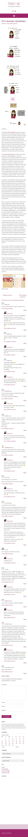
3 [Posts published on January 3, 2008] (12, 738)
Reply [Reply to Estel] (25, 485)
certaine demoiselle (9, 154)
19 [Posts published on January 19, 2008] (20, 741)
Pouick (15, 23)
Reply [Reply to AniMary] (25, 430)
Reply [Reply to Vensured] (25, 518)
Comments (6, 771)
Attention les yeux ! (7, 295)
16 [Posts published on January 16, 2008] (9, 741)
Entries (5, 769)
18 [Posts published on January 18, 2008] (16, 741)
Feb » (17, 746)
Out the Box (8, 833)
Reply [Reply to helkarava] (25, 606)
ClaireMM (7, 391)
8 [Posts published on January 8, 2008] (5, 740)
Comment (4, 684)
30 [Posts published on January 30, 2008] (9, 745)
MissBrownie (8, 447)
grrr (7, 289)
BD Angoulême (12, 132)
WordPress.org (5, 772)
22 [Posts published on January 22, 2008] (5, 743)
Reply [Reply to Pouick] (25, 330)
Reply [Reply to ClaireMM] (25, 400)
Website (4, 710)
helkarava (7, 601)
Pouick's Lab (14, 3)
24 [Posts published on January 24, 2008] (13, 743)
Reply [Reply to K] (25, 555)
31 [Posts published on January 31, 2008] (13, 745)
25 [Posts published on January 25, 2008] (16, 743)
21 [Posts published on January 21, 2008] (2, 743)
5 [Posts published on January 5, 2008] (19, 738)
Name (3, 702)
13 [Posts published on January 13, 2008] (23, 740)
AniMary (6, 416)
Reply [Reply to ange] (25, 310)
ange (6, 304)
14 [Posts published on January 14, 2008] (2, 741)
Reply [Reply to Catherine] (25, 646)
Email (3, 706)
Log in (3, 767)
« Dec (3, 746)
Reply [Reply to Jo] (25, 583)
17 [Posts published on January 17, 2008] (13, 741)
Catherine (7, 624)
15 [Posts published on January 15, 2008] (5, 741)
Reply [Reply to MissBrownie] (25, 456)
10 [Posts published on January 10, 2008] (13, 740)
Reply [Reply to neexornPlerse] (25, 673)
